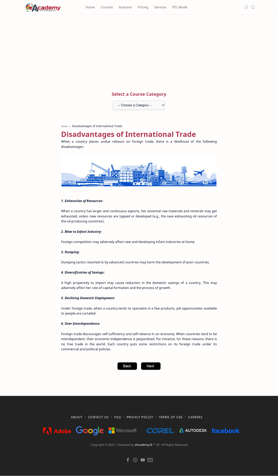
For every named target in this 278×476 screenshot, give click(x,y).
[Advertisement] (139, 49)
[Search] (253, 7)
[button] (246, 7)
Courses (107, 7)
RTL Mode (179, 7)
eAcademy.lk (144, 445)
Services (160, 7)
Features (125, 7)
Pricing (143, 7)
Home (90, 7)
